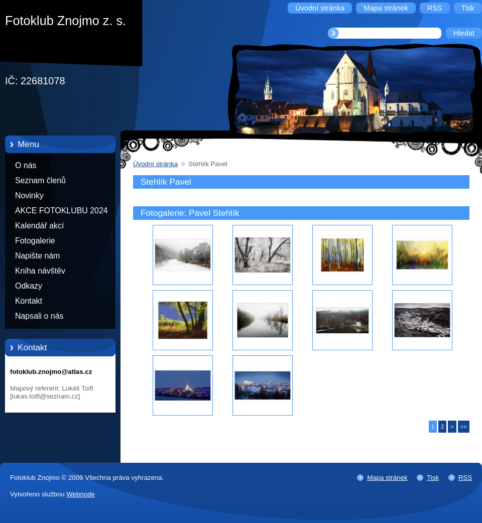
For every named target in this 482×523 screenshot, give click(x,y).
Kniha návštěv (40, 271)
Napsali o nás (39, 316)
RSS (465, 477)
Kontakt (28, 301)
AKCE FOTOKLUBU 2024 (61, 210)
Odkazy (28, 286)
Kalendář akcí (39, 225)
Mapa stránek (387, 477)
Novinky (29, 195)
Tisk (433, 477)
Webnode (80, 494)
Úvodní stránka (155, 164)
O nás (25, 165)
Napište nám (37, 255)
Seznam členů (40, 180)
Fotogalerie (35, 240)
